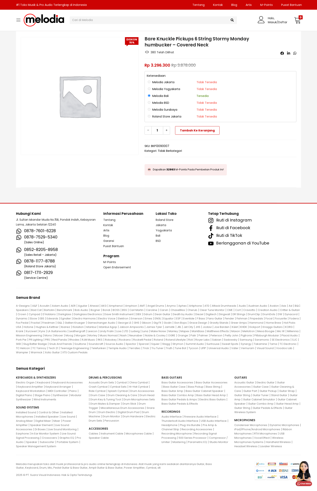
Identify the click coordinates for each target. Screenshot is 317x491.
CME (230, 310)
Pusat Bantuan (291, 5)
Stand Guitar (279, 395)
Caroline (151, 310)
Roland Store (164, 220)
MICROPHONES (244, 420)
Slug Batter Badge (35, 344)
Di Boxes (40, 429)
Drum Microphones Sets (139, 399)
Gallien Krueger (75, 323)
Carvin (164, 310)
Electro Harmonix (84, 318)
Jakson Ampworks (131, 327)
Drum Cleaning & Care (122, 395)
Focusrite (281, 318)
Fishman (242, 318)
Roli (190, 340)
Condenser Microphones (250, 425)
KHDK (243, 327)
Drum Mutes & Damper (105, 404)
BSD (158, 241)
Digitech (211, 314)
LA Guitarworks (57, 331)
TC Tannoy (39, 348)
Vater (235, 348)
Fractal (35, 323)
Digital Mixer (43, 421)
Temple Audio (117, 348)
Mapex (184, 331)
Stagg (166, 344)
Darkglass (64, 314)
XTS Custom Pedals (75, 352)
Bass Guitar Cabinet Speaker (204, 391)
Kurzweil (31, 331)
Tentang (198, 5)
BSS (124, 310)
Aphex (182, 306)
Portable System (67, 442)
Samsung (246, 340)
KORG (289, 327)
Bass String (213, 387)
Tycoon (193, 348)
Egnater (66, 318)
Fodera (294, 318)
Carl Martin (136, 310)
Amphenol (116, 306)
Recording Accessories (197, 429)
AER (73, 306)
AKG (104, 306)
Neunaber (136, 335)
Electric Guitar (266, 382)
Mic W (281, 331)
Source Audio (114, 344)
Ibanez (65, 327)
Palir (193, 335)
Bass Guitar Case (174, 387)
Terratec (135, 348)
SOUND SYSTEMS (27, 407)
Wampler (22, 352)
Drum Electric (106, 412)
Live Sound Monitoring (62, 429)
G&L (59, 323)
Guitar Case (261, 387)
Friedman (48, 323)
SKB (18, 344)
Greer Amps (239, 323)
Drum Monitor (111, 416)
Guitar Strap (287, 391)
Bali (158, 236)
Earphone (22, 433)
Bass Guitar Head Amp (211, 395)
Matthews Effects (218, 331)
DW (280, 314)
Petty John (231, 335)
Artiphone (195, 306)
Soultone (80, 344)
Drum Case (97, 395)
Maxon (235, 331)
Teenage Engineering (74, 348)
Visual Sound (265, 348)
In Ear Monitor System (45, 433)
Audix (242, 306)
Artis (249, 5)
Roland (158, 340)
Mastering (179, 442)
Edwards (52, 318)
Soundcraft (96, 344)
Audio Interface (172, 417)
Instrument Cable (112, 433)
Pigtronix (246, 335)
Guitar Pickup (268, 391)
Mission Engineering (29, 335)
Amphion (131, 306)
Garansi (108, 241)
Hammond (256, 323)
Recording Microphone (177, 433)
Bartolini (49, 310)
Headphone (170, 425)
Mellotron (248, 331)
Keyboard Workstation (30, 391)
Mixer (56, 421)
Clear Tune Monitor (212, 310)
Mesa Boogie (266, 331)
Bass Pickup (196, 387)
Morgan (81, 335)
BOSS (116, 310)
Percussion (112, 421)
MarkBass (198, 331)
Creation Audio (268, 310)
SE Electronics (281, 340)
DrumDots (268, 314)
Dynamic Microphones (284, 425)
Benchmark (64, 310)
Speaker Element (41, 425)
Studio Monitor (218, 442)
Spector (131, 344)
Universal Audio (218, 348)
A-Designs (23, 306)
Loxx (119, 331)
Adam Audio (60, 306)
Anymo (171, 306)
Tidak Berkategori (170, 151)
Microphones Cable (139, 433)
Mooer (58, 335)
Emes (148, 318)
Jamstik (170, 327)
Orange (183, 335)
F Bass (201, 318)
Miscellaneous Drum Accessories (122, 408)
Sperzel (144, 344)
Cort (238, 310)
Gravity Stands (219, 323)
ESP (178, 318)
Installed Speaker (47, 417)
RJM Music (88, 340)
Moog (69, 335)
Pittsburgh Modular (266, 335)
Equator (168, 318)
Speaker (31, 442)
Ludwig (135, 331)
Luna (145, 331)
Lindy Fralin (107, 331)
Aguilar (82, 306)
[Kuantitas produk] (157, 130)
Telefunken (98, 348)
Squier (155, 344)
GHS (136, 323)
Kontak (218, 5)
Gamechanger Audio (101, 323)
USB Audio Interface (214, 421)
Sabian (216, 340)
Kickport (254, 327)
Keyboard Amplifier (30, 387)
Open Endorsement (117, 267)
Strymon (177, 344)
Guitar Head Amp (287, 404)
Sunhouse (213, 344)
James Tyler (154, 327)
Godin (168, 323)
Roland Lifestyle (176, 340)
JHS (197, 327)
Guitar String (242, 395)
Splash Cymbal (118, 391)
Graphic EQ (66, 438)
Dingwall (224, 314)
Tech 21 (53, 348)
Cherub (192, 310)
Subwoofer (47, 442)
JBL (179, 327)
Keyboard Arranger (58, 387)
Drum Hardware (133, 416)
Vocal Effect (262, 438)
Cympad (34, 314)
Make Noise (158, 331)
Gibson (146, 323)
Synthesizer (60, 395)
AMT (142, 306)
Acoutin (45, 306)
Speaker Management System (36, 446)
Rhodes (74, 340)
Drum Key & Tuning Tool (105, 399)
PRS (47, 340)
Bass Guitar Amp (172, 391)
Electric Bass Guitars (212, 399)
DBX (138, 314)
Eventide (188, 318)
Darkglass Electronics (88, 314)
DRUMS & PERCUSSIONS (105, 378)
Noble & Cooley (155, 335)
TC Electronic (288, 344)
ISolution (78, 327)
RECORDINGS (171, 412)
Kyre (42, 331)
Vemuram (247, 348)
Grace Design (198, 323)
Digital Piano (24, 395)
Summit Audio (195, 344)
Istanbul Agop (108, 327)
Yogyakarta (164, 230)
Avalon (274, 306)
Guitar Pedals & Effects (267, 408)
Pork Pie (21, 340)
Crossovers (49, 438)
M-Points (266, 5)
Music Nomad (109, 335)
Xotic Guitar (52, 352)
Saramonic (262, 340)
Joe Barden (221, 327)
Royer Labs (202, 340)
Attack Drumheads (224, 306)
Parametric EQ (197, 442)
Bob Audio (81, 310)
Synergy (246, 344)
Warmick (36, 352)
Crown (22, 314)
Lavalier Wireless (271, 446)
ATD (206, 306)
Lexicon (92, 331)
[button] (297, 20)
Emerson (137, 318)
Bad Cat (36, 310)
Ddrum (148, 314)
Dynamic (21, 318)
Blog (234, 5)
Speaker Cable (99, 438)
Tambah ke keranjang (197, 130)
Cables (93, 433)
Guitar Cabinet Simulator (259, 399)
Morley (92, 335)
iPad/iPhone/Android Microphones (257, 429)
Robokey (111, 340)
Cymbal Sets (118, 387)
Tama (273, 344)
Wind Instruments (45, 399)
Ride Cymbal (97, 391)
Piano (73, 391)
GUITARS (240, 378)
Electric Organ (25, 382)
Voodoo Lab (284, 348)
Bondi (106, 310)
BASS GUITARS (172, 378)
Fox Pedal (22, 323)
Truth (169, 348)
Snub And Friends (60, 344)
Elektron (123, 318)
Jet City (188, 327)
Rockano (125, 340)
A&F (34, 306)
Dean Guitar (162, 314)
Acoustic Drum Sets (101, 382)
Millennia (293, 331)
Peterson (216, 335)
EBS (42, 318)
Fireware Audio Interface (200, 417)
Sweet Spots (230, 344)
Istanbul (91, 327)
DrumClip (254, 314)
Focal (269, 318)
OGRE (171, 335)
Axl (290, 306)
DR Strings (238, 314)
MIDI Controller (57, 391)
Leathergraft (77, 331)
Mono (48, 335)
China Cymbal (138, 382)
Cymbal (121, 382)
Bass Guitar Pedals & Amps (179, 399)
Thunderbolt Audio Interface (180, 421)
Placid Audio (289, 335)
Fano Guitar (214, 318)
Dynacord (291, 314)
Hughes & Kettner (47, 327)
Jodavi (207, 327)
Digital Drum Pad (128, 412)
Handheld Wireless (278, 442)
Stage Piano (43, 395)
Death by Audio (183, 314)
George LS (124, 323)
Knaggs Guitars (273, 327)
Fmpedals (256, 318)
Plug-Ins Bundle (190, 425)
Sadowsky (230, 340)
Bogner (95, 310)
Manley (173, 331)
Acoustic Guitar (244, 382)
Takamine (260, 344)
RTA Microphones (265, 433)
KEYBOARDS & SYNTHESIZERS (36, 378)
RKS (100, 340)
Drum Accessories (142, 391)
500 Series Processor (193, 438)
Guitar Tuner (261, 395)
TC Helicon (23, 348)
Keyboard (43, 382)
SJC (294, 340)
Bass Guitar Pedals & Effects (180, 404)
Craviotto (249, 310)
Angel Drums (155, 306)
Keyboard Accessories (68, 382)
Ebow (33, 318)
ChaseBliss (178, 310)
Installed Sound (26, 412)
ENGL (158, 318)
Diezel (199, 314)
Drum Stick (129, 404)
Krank (19, 331)
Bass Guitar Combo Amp (178, 395)
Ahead (94, 306)
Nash (123, 335)
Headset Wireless (246, 446)
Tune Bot (180, 348)
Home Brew (273, 323)
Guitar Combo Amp (261, 404)
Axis (283, 306)
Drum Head (146, 395)
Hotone (28, 327)
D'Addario (49, 314)
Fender (229, 318)
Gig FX (157, 323)
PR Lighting (36, 340)
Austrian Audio (257, 306)
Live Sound (68, 417)
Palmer (203, 335)
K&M (235, 327)
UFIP (203, 348)
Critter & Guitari (290, 310)
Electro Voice (106, 318)
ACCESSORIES (98, 429)
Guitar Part (250, 391)
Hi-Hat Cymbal (138, 387)
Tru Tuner (157, 348)
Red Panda (59, 340)
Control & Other (49, 412)
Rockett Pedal (142, 340)
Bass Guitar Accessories (177, 382)
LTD (126, 331)
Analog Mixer (24, 421)
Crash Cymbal (98, 387)
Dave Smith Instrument (119, 314)
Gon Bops (180, 323)
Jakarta (161, 225)
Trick (146, 348)
